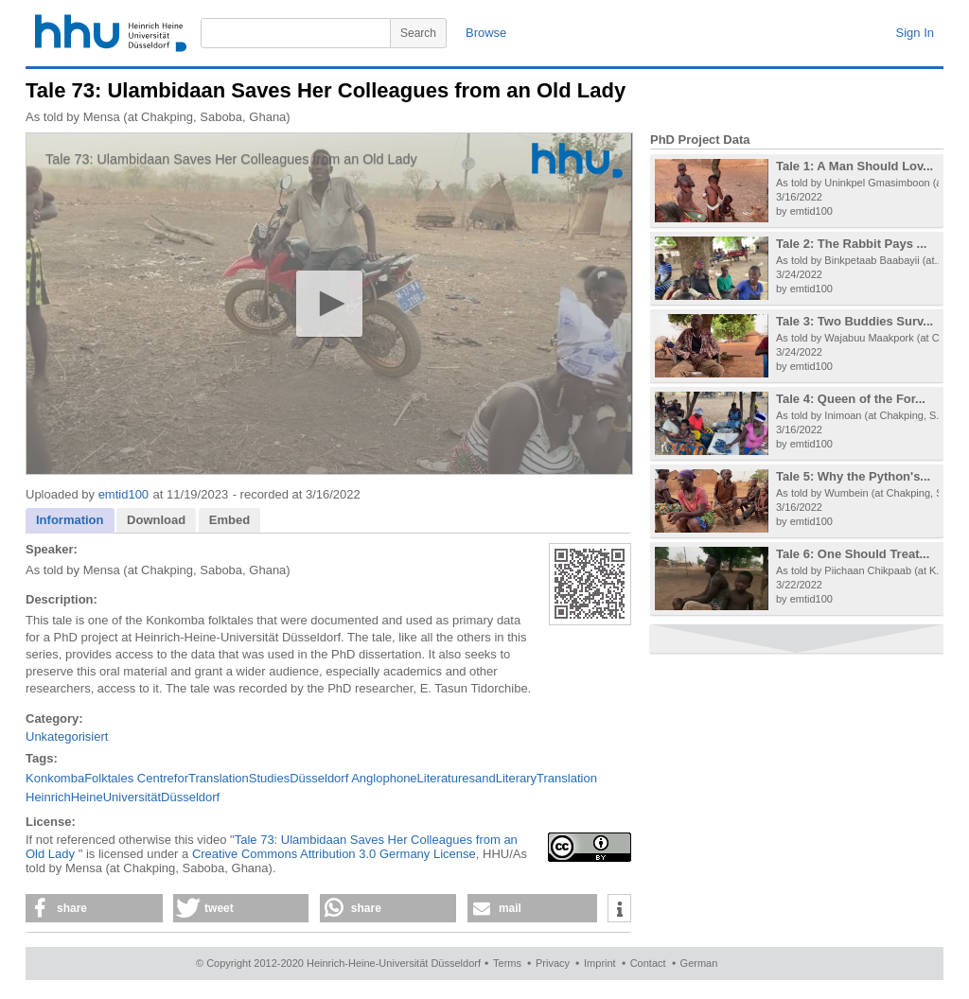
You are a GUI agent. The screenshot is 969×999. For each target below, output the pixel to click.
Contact (648, 963)
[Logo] (577, 160)
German (699, 963)
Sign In (915, 33)
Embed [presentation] (229, 520)
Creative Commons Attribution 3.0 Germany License (334, 854)
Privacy (553, 963)
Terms (507, 963)
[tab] (70, 521)
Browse (486, 33)
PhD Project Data (699, 139)
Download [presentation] (156, 520)
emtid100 (123, 494)
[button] (329, 303)
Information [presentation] (70, 520)
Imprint (600, 963)
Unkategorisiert (67, 736)
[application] (329, 303)
